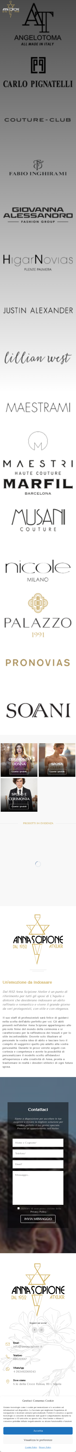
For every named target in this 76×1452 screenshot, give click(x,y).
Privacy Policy (45, 1447)
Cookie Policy (31, 1447)
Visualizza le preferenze (38, 1440)
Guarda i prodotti (19, 772)
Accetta (38, 1430)
